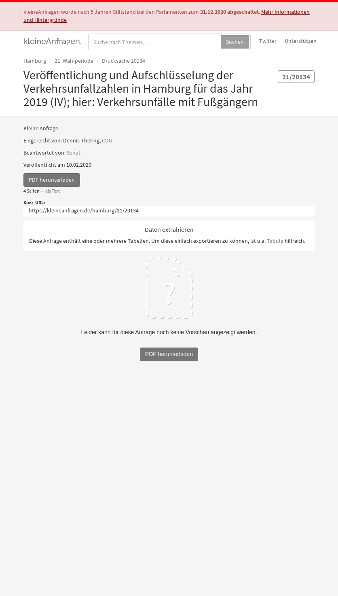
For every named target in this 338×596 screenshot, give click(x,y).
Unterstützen (301, 41)
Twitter (268, 41)
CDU (107, 140)
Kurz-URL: (34, 202)
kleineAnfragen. (52, 41)
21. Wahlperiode (74, 60)
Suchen (235, 41)
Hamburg (34, 60)
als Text (52, 191)
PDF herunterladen (52, 179)
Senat (73, 152)
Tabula (275, 240)
